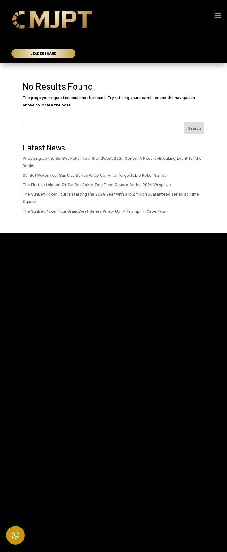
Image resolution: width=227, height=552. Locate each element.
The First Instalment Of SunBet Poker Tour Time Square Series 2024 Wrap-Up (97, 184)
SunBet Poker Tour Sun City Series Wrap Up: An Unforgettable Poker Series (94, 175)
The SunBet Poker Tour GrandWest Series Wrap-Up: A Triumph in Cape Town (95, 211)
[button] (15, 535)
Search (194, 128)
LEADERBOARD (43, 53)
